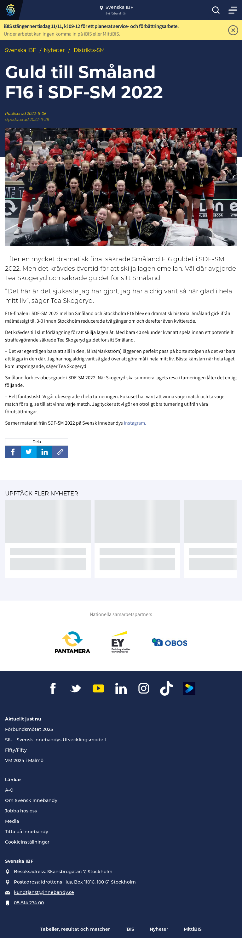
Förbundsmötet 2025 (29, 729)
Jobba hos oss (21, 811)
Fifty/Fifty (16, 750)
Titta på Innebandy (26, 832)
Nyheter (54, 50)
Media (12, 821)
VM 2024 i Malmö (24, 761)
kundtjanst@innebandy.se (44, 892)
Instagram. (135, 423)
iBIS (129, 929)
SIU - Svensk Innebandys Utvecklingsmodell (55, 740)
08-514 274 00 (29, 903)
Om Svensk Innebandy (31, 801)
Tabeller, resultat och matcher (75, 929)
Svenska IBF (20, 50)
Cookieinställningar (27, 842)
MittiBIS (193, 929)
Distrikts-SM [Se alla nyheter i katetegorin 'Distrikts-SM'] (89, 50)
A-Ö (9, 790)
